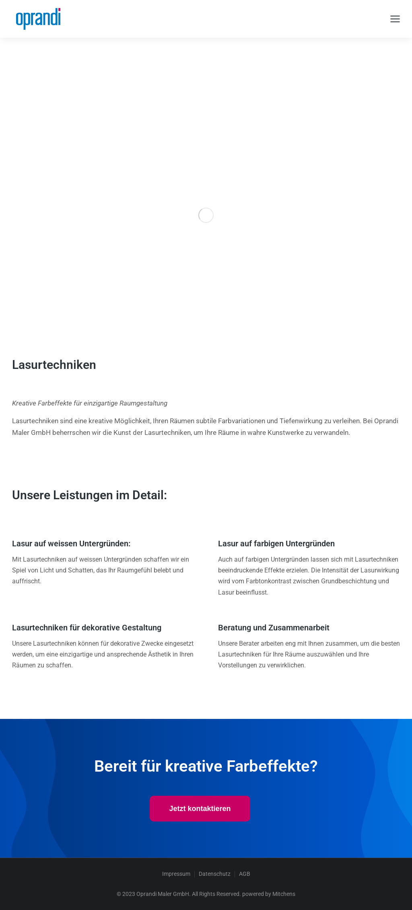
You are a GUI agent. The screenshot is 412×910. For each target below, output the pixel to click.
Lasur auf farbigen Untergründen (276, 543)
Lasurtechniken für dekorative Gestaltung (86, 627)
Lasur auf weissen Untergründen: (71, 543)
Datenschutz (215, 874)
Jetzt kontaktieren (200, 809)
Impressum (176, 874)
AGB (244, 874)
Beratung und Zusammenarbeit (274, 627)
